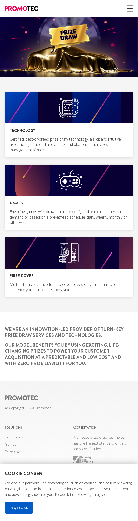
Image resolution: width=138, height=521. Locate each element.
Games (11, 444)
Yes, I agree (19, 508)
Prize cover (14, 451)
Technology (14, 437)
